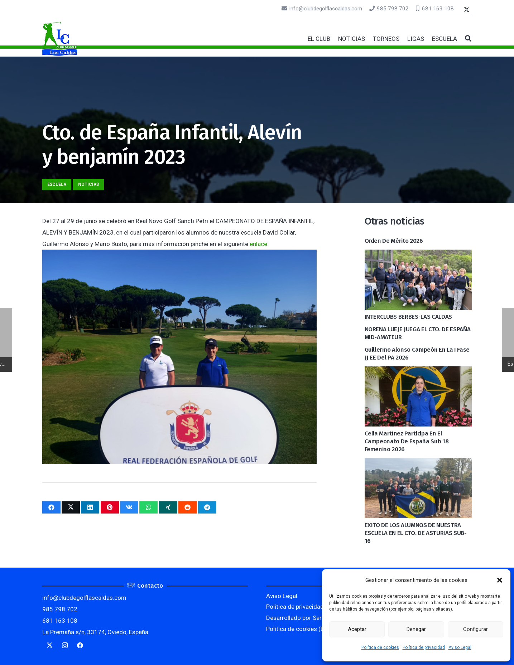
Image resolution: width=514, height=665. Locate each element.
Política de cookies (380, 647)
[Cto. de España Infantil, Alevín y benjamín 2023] (179, 255)
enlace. (259, 243)
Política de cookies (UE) (298, 628)
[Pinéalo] (110, 507)
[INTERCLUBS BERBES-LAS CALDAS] (418, 255)
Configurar (475, 629)
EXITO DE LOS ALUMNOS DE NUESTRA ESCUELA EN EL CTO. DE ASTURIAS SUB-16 (416, 533)
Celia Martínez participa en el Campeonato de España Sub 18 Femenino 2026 (407, 441)
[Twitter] (466, 10)
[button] (499, 580)
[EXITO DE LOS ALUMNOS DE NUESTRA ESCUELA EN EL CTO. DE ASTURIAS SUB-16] (418, 463)
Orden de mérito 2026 (394, 241)
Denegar (416, 629)
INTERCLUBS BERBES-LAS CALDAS (408, 317)
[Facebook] (80, 645)
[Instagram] (65, 645)
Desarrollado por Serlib (297, 617)
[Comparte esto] (51, 507)
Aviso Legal (459, 647)
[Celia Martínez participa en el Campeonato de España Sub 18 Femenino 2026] (418, 372)
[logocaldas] (59, 39)
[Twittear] (71, 507)
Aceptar (357, 629)
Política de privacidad (424, 647)
